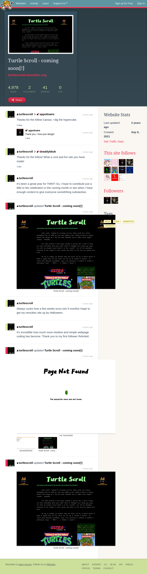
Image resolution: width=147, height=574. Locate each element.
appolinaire (45, 114)
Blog (113, 564)
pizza (116, 221)
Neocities (10, 564)
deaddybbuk (46, 151)
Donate (96, 564)
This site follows (119, 153)
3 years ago (87, 115)
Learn (45, 3)
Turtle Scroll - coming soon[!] (63, 205)
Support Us (60, 3)
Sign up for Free (124, 3)
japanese (110, 226)
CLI (105, 564)
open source (25, 564)
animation (128, 221)
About (85, 564)
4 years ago (87, 327)
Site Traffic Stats (114, 141)
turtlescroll (25, 114)
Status (86, 568)
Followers (113, 191)
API (120, 564)
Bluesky (51, 564)
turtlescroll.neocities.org (27, 75)
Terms (96, 568)
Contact (108, 568)
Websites (21, 3)
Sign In (141, 3)
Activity (34, 3)
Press (129, 564)
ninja (107, 221)
